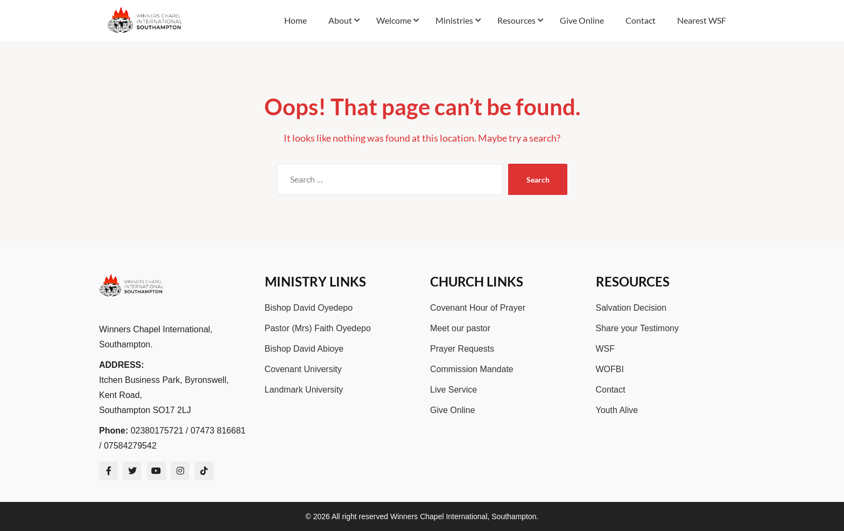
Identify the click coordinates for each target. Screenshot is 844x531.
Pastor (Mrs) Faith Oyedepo (318, 328)
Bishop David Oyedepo (309, 307)
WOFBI (610, 369)
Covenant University (303, 369)
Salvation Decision (631, 307)
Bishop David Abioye (304, 348)
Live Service (453, 389)
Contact (610, 389)
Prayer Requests (462, 348)
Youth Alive (617, 410)
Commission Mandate (472, 369)
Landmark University (304, 389)
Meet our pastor (460, 328)
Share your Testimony (637, 328)
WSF (605, 348)
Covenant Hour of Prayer (477, 307)
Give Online (452, 410)
